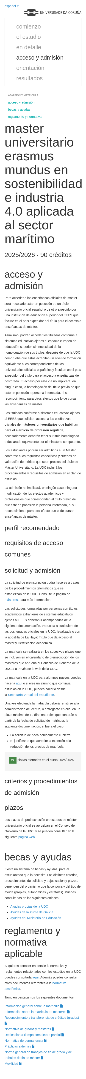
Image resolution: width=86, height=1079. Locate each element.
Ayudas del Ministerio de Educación (35, 918)
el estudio (28, 37)
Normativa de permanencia (26, 1040)
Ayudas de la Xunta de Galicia (31, 912)
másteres (11, 600)
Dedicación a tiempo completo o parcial (34, 1035)
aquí (19, 683)
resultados (29, 78)
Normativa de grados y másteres (29, 1029)
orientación (30, 68)
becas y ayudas (19, 109)
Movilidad (13, 1063)
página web (26, 837)
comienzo (28, 26)
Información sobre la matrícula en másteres (37, 1012)
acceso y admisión (40, 57)
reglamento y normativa (25, 116)
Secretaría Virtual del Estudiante (31, 695)
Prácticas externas (19, 1046)
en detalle (28, 47)
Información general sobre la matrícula (34, 1006)
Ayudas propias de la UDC (29, 906)
